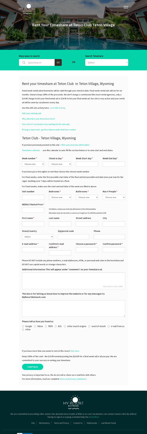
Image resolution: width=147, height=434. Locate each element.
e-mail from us (116, 314)
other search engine (75, 314)
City (105, 206)
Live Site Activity (57, 96)
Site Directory (44, 411)
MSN (49, 314)
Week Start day (84, 146)
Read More (94, 405)
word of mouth (97, 314)
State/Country (29, 219)
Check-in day (56, 146)
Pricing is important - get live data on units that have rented (49, 118)
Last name (54, 206)
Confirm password (113, 232)
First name (28, 206)
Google (27, 314)
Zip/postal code (66, 219)
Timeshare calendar (31, 138)
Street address (83, 206)
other (26, 317)
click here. (75, 339)
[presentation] (45, 328)
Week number (29, 146)
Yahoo (38, 314)
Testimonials (92, 411)
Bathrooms (82, 179)
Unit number (28, 179)
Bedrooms (55, 179)
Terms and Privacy (61, 411)
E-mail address (30, 232)
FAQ (33, 411)
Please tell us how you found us (37, 309)
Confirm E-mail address (56, 234)
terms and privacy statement (73, 367)
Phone (97, 219)
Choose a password (86, 232)
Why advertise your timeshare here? (38, 107)
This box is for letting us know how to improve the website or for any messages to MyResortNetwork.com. (63, 284)
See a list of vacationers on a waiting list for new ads (46, 112)
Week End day (110, 146)
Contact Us (77, 411)
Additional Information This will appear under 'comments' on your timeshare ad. (62, 257)
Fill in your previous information (75, 133)
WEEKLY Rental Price (33, 192)
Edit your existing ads (31, 101)
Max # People (110, 179)
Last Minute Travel (108, 411)
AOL (58, 314)
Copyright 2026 (76, 424)
